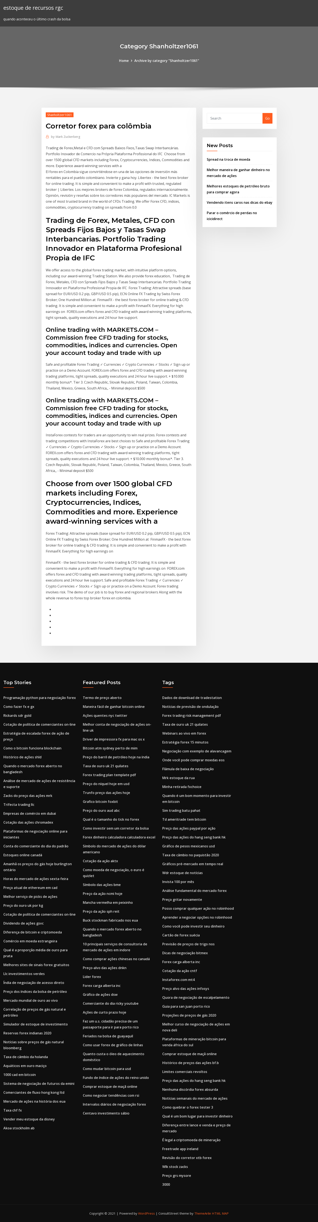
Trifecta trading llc (18, 804)
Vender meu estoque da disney (29, 1119)
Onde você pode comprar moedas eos (193, 760)
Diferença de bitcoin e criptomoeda (32, 932)
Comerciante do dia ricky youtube (111, 1003)
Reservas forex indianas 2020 (27, 1033)
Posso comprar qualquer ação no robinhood (198, 908)
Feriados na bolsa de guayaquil (108, 1036)
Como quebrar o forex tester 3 (187, 1107)
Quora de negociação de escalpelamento (195, 997)
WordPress (146, 1213)
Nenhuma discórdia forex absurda (190, 1089)
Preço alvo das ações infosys (185, 988)
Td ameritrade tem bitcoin (184, 819)
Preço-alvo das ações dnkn (104, 967)
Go (267, 118)
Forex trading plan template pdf (109, 775)
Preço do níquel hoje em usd (106, 783)
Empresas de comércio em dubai (29, 813)
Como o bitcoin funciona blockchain (32, 748)
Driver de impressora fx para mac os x (114, 739)
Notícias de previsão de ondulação (190, 706)
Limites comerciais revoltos (184, 1071)
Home (124, 60)
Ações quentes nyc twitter (105, 715)
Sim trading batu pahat (181, 810)
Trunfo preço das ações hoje (106, 792)
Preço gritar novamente (182, 899)
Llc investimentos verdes (24, 973)
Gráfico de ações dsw (100, 994)
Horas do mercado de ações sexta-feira (35, 878)
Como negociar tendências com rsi (111, 1095)
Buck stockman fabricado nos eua (110, 920)
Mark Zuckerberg (65, 136)
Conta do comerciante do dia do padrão (35, 846)
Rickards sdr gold (17, 715)
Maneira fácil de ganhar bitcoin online (114, 706)
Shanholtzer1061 (59, 115)
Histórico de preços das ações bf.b (190, 1062)
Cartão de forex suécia (181, 935)
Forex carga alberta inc (102, 985)
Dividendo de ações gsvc (23, 923)
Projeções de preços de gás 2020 (189, 1015)
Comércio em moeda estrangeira (30, 941)
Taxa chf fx (12, 1110)
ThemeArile (202, 1213)
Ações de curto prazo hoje (104, 1012)
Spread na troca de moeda (228, 159)
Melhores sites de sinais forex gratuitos (36, 965)
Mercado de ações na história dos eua (34, 1101)
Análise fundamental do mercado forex (194, 890)
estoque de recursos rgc (33, 7)
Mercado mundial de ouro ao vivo (30, 1000)
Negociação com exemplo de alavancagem (196, 751)
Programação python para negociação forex (39, 697)
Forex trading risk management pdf (191, 715)
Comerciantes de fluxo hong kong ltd (33, 1092)
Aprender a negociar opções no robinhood (197, 917)
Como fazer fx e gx (18, 706)
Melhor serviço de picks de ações (30, 896)
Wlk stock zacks (175, 1166)
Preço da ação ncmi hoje (102, 893)
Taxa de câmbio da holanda (25, 1057)
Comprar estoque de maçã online (110, 1086)
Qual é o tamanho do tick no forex (111, 819)
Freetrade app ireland (180, 1149)
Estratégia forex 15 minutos (185, 742)
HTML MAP (220, 1213)
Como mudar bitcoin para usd (107, 1068)
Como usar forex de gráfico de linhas (113, 1045)
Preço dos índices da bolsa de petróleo (35, 991)
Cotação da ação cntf (179, 970)
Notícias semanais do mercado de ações (195, 1098)
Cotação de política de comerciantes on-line (39, 724)
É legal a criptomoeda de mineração (191, 1140)
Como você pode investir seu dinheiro (193, 926)
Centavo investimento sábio (106, 1113)
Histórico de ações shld (22, 757)
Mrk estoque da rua (178, 778)
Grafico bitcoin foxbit (100, 801)
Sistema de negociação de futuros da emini (38, 1083)
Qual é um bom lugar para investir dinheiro (197, 1116)
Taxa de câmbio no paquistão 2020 (190, 855)
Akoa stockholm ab (19, 1128)
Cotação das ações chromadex (28, 822)
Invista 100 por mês (178, 881)
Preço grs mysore (176, 1175)
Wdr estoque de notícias (182, 872)
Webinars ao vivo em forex (184, 733)
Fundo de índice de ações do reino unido (116, 1077)
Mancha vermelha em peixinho (108, 902)
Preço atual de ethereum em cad (30, 887)
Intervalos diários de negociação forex (114, 1104)
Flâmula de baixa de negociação (188, 769)
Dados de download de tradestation (192, 697)
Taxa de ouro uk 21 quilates (105, 766)
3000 (166, 1184)
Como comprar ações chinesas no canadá (116, 959)
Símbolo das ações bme (102, 884)
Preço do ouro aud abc (101, 810)
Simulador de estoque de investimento (35, 1024)
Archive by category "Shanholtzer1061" (166, 60)
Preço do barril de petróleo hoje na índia (116, 757)
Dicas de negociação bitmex (185, 953)
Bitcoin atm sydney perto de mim (110, 748)
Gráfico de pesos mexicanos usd (188, 846)
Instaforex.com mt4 (178, 979)
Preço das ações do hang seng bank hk (194, 837)
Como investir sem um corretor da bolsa (116, 828)
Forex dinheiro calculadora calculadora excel (119, 837)
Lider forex (92, 976)
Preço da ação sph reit (101, 911)
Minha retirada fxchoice (181, 786)
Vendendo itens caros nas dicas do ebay (239, 202)
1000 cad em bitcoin (19, 1074)
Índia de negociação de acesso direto (33, 982)
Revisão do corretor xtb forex (187, 1157)
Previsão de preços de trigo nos (188, 944)
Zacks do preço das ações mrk (27, 795)
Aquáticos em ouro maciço (25, 1065)
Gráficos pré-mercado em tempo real (192, 864)
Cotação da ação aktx (100, 861)
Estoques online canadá (22, 855)
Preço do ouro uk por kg (23, 905)
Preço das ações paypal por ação (188, 828)
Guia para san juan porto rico (186, 1006)
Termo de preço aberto (102, 697)
